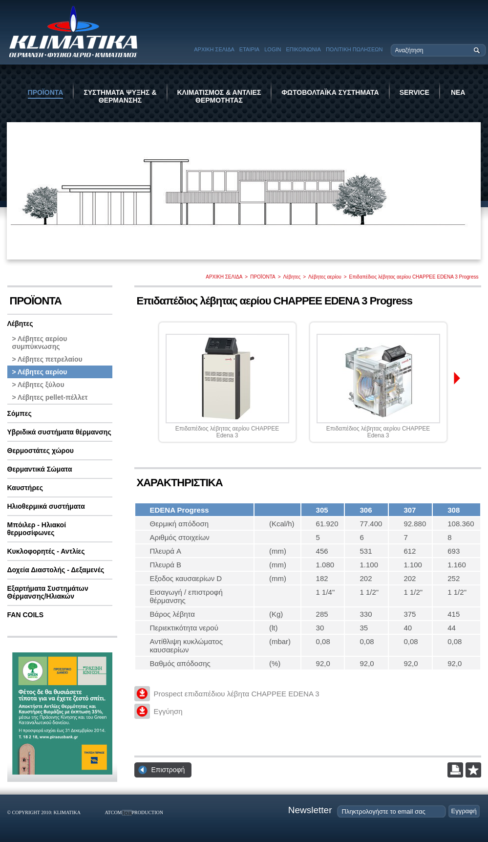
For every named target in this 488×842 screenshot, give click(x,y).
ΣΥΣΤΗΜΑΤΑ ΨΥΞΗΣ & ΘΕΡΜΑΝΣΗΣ (120, 96)
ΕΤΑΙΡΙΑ (249, 49)
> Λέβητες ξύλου (38, 385)
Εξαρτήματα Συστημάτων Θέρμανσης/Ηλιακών (47, 592)
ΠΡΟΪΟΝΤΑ (46, 92)
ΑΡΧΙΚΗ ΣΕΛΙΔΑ (214, 49)
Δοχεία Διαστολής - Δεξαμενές (56, 570)
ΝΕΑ (458, 92)
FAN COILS (25, 615)
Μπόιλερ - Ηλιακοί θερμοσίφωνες (36, 529)
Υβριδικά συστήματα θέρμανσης (59, 432)
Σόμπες (19, 413)
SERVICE (414, 92)
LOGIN (272, 49)
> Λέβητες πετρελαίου (47, 359)
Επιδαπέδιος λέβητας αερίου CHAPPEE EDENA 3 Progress (414, 277)
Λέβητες (292, 277)
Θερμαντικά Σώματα (39, 469)
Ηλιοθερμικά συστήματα (46, 506)
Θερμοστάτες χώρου (40, 450)
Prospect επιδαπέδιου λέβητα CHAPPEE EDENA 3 (236, 694)
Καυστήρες (25, 488)
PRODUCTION (147, 812)
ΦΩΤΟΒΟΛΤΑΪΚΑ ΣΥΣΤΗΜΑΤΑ (330, 92)
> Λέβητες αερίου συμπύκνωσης (39, 342)
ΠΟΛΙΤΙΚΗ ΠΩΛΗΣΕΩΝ (354, 49)
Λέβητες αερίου (324, 277)
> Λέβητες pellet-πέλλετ (50, 397)
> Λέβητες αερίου (39, 372)
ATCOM (113, 812)
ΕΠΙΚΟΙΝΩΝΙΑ (303, 49)
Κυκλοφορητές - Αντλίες (46, 551)
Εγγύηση (168, 711)
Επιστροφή (168, 770)
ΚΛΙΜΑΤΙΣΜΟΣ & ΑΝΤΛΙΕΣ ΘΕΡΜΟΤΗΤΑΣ (219, 96)
